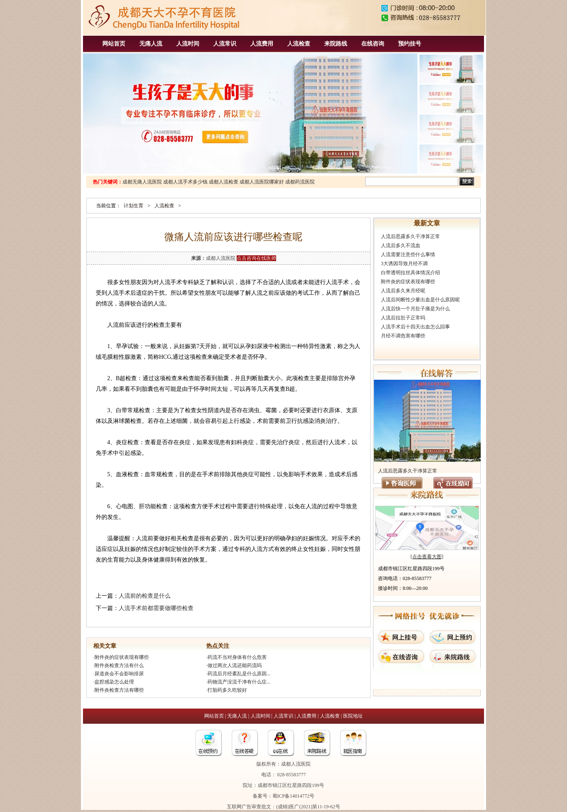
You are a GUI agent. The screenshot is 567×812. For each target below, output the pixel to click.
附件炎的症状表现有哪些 (121, 657)
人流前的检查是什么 (145, 596)
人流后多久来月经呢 (403, 291)
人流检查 (298, 44)
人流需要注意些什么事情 (408, 254)
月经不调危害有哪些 (403, 336)
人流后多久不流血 (400, 245)
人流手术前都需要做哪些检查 (156, 608)
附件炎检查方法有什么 (119, 665)
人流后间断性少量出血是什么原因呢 (420, 300)
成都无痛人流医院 (142, 182)
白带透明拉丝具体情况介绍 (410, 272)
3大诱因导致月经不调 (404, 263)
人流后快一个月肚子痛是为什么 (415, 309)
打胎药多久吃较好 (227, 690)
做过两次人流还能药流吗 (234, 665)
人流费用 (261, 44)
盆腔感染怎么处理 (114, 682)
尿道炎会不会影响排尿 (119, 674)
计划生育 (133, 206)
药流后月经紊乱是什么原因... (238, 674)
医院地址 (353, 716)
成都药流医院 (300, 182)
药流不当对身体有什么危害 (237, 657)
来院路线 (335, 44)
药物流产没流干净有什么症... (238, 682)
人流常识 (224, 44)
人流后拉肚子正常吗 (403, 318)
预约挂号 (409, 44)
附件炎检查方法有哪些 (119, 690)
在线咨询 (372, 44)
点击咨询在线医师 (256, 258)
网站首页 (113, 44)
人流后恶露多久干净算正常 (410, 236)
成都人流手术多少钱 (185, 182)
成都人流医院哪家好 (262, 182)
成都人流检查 (223, 182)
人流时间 (187, 44)
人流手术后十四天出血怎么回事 (415, 327)
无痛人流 (150, 44)
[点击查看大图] (426, 557)
